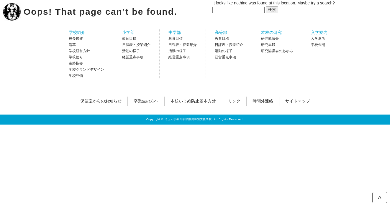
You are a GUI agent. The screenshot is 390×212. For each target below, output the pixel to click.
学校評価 (76, 76)
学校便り (76, 57)
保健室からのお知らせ (101, 101)
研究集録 (268, 45)
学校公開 (318, 45)
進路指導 (76, 63)
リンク (234, 101)
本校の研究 (271, 32)
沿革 (72, 45)
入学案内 (319, 32)
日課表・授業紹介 (136, 45)
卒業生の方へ (146, 101)
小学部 (128, 32)
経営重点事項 (132, 57)
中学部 (174, 32)
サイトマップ (297, 101)
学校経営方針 (79, 51)
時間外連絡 (263, 101)
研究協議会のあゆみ (277, 51)
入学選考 (318, 39)
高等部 (221, 32)
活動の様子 (131, 51)
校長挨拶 (76, 39)
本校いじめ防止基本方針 (193, 101)
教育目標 (129, 39)
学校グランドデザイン (86, 69)
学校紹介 (77, 32)
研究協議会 (270, 39)
